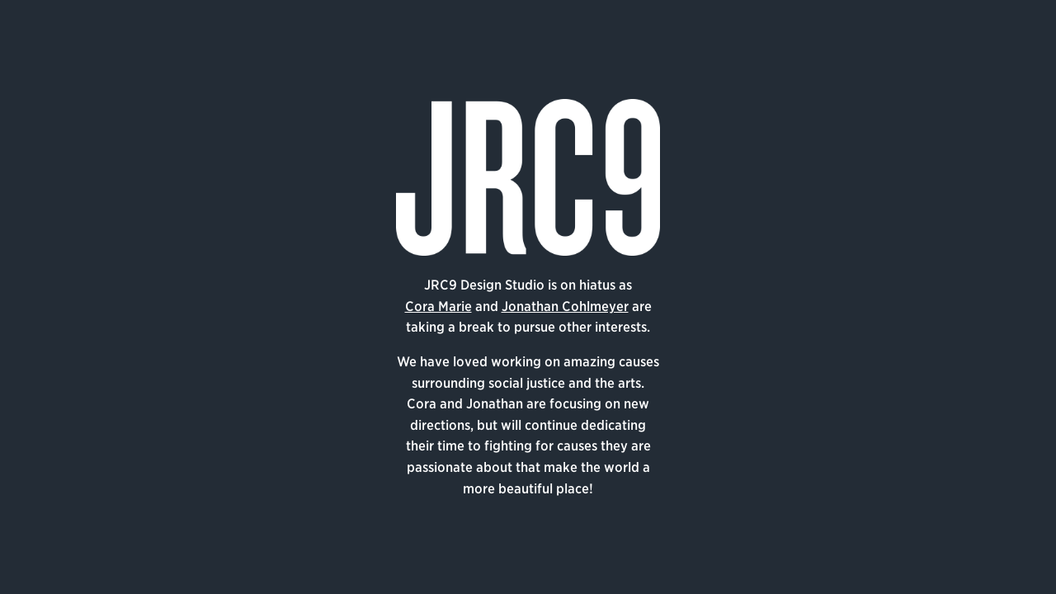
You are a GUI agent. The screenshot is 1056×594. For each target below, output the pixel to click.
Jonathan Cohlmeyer (565, 306)
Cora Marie (438, 306)
